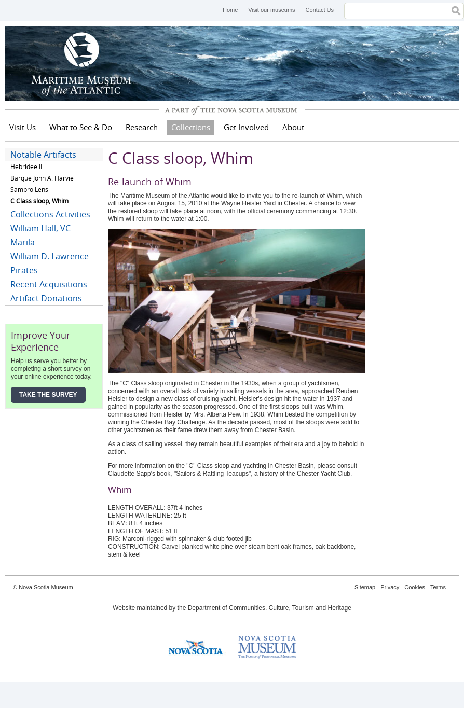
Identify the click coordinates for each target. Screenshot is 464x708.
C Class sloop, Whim (39, 201)
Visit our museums (271, 10)
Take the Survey (48, 394)
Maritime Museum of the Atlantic (83, 63)
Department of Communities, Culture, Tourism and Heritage (269, 608)
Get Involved (246, 127)
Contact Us (320, 10)
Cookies (414, 587)
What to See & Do (80, 127)
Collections (190, 127)
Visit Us (22, 127)
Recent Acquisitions (48, 284)
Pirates (24, 270)
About (293, 127)
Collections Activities (50, 214)
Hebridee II (26, 166)
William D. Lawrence (49, 256)
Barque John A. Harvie (42, 178)
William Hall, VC (40, 228)
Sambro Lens (29, 189)
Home (230, 10)
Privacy (389, 587)
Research (142, 127)
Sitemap (364, 587)
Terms (438, 587)
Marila (22, 242)
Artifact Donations (46, 298)
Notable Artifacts (43, 154)
